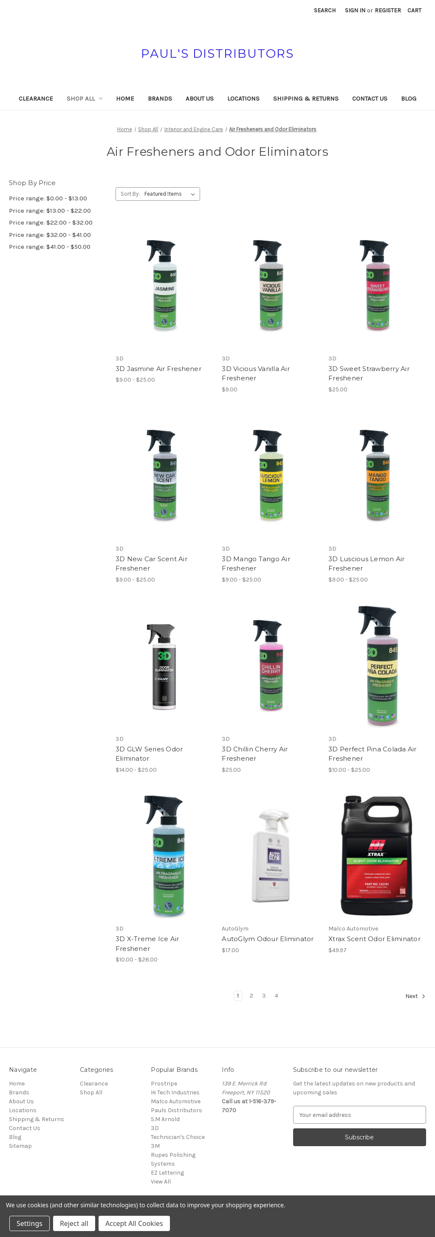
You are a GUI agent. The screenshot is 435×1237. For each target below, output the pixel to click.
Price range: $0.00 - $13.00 (48, 198)
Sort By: (130, 194)
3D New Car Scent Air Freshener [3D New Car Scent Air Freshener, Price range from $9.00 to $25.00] (151, 564)
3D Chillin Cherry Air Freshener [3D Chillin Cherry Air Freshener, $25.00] (255, 754)
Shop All (85, 98)
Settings (29, 1223)
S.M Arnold (165, 1119)
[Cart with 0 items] (414, 10)
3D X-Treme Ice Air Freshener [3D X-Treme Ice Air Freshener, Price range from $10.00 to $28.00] (147, 944)
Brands (160, 98)
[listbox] (171, 194)
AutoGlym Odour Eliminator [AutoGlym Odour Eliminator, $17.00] (268, 939)
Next (415, 996)
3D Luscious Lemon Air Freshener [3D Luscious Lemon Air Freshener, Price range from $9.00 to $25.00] (366, 564)
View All (161, 1181)
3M (155, 1146)
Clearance (36, 98)
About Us (200, 98)
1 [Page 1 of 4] (238, 995)
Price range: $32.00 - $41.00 (50, 235)
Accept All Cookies (134, 1223)
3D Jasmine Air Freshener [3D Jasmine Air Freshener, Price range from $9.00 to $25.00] (158, 369)
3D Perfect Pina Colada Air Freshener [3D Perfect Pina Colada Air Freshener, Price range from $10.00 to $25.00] (372, 754)
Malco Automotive (176, 1101)
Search (325, 10)
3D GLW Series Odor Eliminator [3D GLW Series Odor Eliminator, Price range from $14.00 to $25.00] (149, 754)
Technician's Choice (178, 1137)
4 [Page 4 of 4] (276, 995)
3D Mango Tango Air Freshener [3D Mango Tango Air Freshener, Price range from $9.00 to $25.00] (256, 564)
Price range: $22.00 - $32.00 (51, 222)
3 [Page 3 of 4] (264, 995)
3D (155, 1128)
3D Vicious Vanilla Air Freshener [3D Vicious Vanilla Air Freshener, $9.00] (256, 373)
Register (388, 10)
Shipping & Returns (306, 98)
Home (125, 98)
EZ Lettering (167, 1172)
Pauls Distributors (176, 1110)
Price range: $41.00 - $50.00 (49, 246)
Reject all (74, 1223)
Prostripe (164, 1083)
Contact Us (369, 98)
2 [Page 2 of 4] (251, 995)
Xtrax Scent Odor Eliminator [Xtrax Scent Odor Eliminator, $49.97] (374, 939)
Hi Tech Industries (175, 1092)
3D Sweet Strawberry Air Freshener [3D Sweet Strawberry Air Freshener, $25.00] (369, 373)
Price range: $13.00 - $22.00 (50, 210)
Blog (408, 98)
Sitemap (20, 1146)
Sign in (355, 10)
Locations (243, 98)
